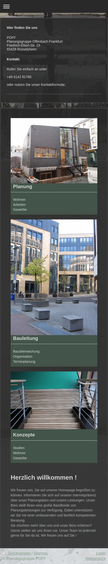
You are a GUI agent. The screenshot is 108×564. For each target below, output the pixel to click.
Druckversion (16, 553)
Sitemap (41, 553)
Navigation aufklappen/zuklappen (54, 6)
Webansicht (95, 558)
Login (101, 553)
